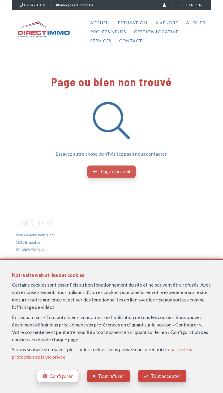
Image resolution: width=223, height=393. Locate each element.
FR (181, 5)
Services (100, 40)
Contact (130, 40)
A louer (195, 22)
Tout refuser (111, 376)
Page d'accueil (111, 171)
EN (191, 5)
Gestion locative (156, 31)
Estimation (132, 22)
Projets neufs (108, 31)
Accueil (100, 22)
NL (201, 5)
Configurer (61, 376)
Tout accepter (166, 376)
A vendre (166, 22)
